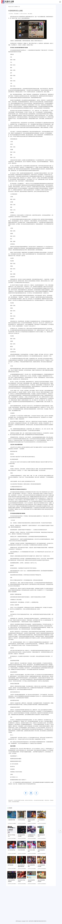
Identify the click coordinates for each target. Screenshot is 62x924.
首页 (13, 6)
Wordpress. (19, 921)
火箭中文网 (31, 921)
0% (60, 830)
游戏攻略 (16, 6)
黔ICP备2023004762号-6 (41, 921)
